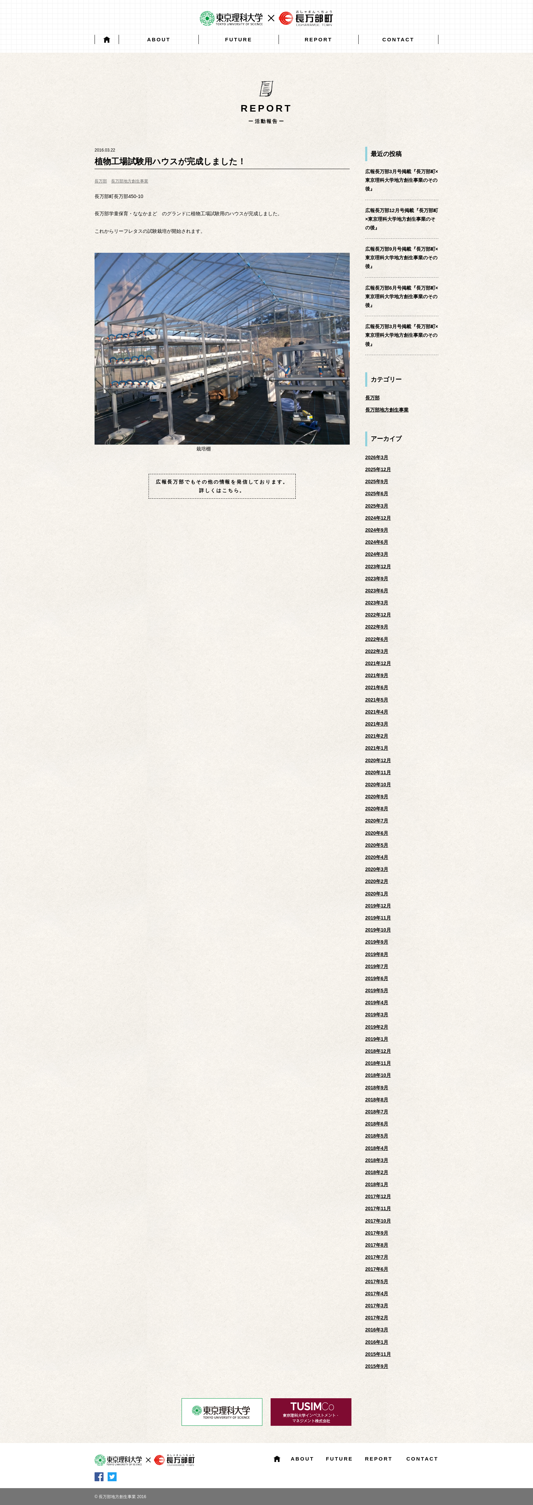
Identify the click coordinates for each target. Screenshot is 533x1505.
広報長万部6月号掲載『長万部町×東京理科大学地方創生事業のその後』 (401, 296)
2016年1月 (376, 1342)
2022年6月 (376, 639)
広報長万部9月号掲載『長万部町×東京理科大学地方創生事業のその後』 (401, 257)
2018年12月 (378, 1051)
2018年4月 (376, 1148)
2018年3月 (376, 1160)
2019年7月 (376, 966)
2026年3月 (376, 457)
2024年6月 (376, 542)
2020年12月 (378, 760)
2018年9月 (376, 1087)
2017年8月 (376, 1245)
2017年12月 (378, 1196)
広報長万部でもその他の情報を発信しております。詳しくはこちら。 (222, 486)
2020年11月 (378, 772)
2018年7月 (376, 1111)
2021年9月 (376, 675)
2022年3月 (376, 651)
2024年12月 (378, 518)
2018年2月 (376, 1172)
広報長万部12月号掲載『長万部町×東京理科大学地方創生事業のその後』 (401, 219)
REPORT (319, 39)
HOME (107, 39)
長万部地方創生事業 (129, 181)
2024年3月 (376, 554)
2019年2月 (376, 1027)
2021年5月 (376, 700)
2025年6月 (376, 493)
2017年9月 (376, 1233)
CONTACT (398, 39)
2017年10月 (378, 1221)
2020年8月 (376, 808)
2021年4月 (376, 712)
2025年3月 (376, 506)
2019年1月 (376, 1039)
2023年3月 (376, 602)
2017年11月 (378, 1208)
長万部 (101, 181)
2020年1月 (376, 893)
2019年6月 (376, 978)
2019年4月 (376, 1002)
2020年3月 (376, 869)
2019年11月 (378, 918)
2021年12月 (378, 663)
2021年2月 (376, 736)
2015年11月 (378, 1354)
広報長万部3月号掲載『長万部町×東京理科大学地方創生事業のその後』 (401, 180)
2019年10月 (378, 930)
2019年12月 (378, 906)
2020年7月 (376, 820)
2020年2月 (376, 881)
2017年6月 (376, 1269)
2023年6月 (376, 590)
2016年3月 (376, 1329)
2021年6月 (376, 687)
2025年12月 (378, 469)
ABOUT (159, 39)
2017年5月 (376, 1281)
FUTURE (238, 39)
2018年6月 (376, 1124)
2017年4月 (376, 1293)
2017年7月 (376, 1257)
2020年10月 (378, 784)
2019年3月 (376, 1014)
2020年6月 (376, 833)
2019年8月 (376, 954)
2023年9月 (376, 578)
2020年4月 (376, 857)
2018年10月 (378, 1075)
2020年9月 (376, 796)
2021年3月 (376, 724)
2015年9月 (376, 1366)
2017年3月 (376, 1305)
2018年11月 (378, 1063)
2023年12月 (378, 566)
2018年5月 (376, 1136)
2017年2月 (376, 1317)
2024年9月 (376, 530)
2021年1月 (376, 748)
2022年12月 (378, 614)
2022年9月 (376, 627)
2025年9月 (376, 481)
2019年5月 (376, 990)
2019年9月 (376, 942)
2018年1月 (376, 1184)
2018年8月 (376, 1099)
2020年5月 (376, 845)
